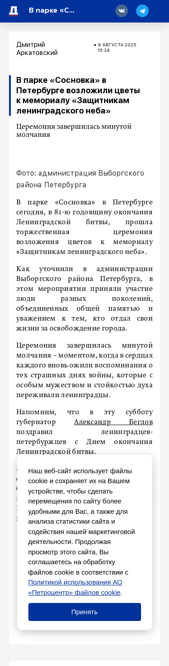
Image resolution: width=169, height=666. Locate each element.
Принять (84, 612)
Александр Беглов (113, 422)
